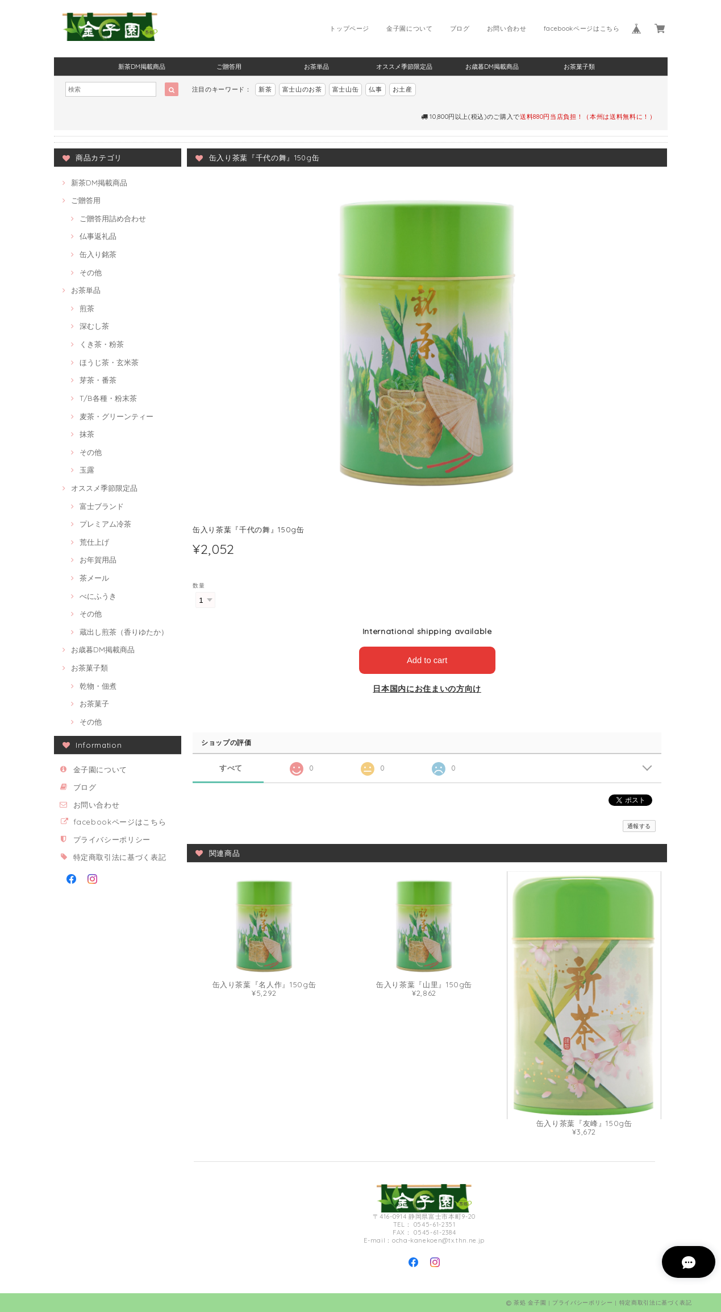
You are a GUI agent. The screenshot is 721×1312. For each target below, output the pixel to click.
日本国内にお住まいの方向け (427, 689)
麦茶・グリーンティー (116, 416)
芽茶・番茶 (98, 379)
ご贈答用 (228, 67)
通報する (639, 825)
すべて (231, 768)
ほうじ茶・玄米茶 (109, 362)
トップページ (349, 28)
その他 (91, 272)
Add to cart (427, 660)
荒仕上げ (94, 542)
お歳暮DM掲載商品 (492, 67)
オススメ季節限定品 (404, 67)
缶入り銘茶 (98, 254)
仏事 (375, 89)
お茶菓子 (94, 703)
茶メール (94, 577)
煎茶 (87, 308)
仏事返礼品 (98, 236)
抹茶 (87, 433)
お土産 (402, 89)
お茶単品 (316, 67)
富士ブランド (102, 506)
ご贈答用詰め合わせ (113, 218)
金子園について (409, 28)
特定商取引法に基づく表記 (119, 857)
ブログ (460, 28)
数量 (199, 585)
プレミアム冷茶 (105, 523)
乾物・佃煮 (98, 685)
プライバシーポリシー (112, 839)
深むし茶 (94, 325)
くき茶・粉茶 (102, 344)
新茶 (265, 89)
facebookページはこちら (582, 28)
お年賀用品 (98, 559)
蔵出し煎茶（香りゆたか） (124, 631)
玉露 (87, 469)
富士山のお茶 (302, 89)
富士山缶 (345, 89)
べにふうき (98, 596)
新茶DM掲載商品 (141, 67)
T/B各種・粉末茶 (108, 398)
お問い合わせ (507, 28)
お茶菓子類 (579, 67)
